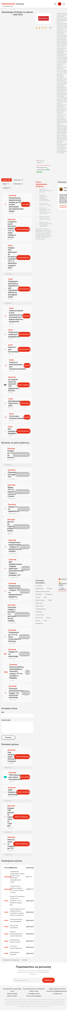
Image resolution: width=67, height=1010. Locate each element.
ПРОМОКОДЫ (12, 4)
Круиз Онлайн (40, 600)
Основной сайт (7, 6)
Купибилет (48, 594)
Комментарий (5, 720)
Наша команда (12, 993)
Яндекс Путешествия (43, 591)
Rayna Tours (39, 606)
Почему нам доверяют (34, 996)
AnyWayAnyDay (41, 609)
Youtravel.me (40, 615)
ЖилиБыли (39, 623)
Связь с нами (33, 991)
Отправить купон (34, 993)
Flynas (48, 617)
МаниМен (39, 594)
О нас (12, 991)
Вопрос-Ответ (12, 996)
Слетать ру (39, 617)
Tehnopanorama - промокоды (11, 960)
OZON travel (39, 588)
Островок (39, 612)
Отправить (8, 737)
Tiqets (50, 600)
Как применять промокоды (12, 989)
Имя (2, 712)
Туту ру (38, 597)
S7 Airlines (39, 585)
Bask (45, 597)
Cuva (45, 620)
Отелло (38, 620)
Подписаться (48, 980)
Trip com (49, 588)
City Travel (39, 603)
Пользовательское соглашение (34, 989)
